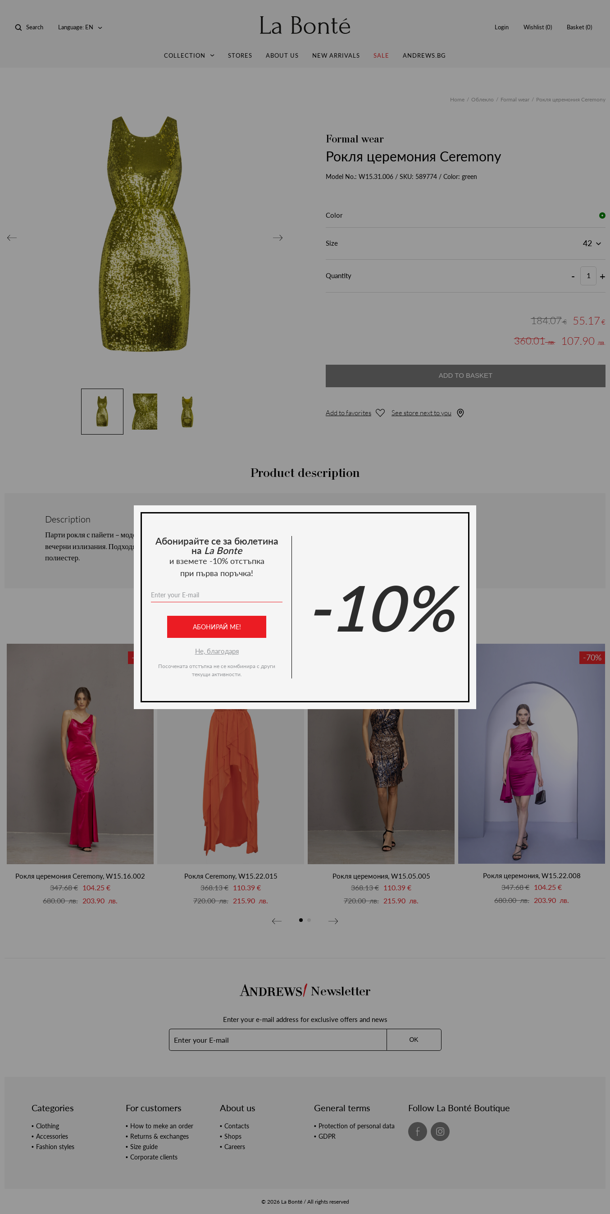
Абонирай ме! (217, 627)
